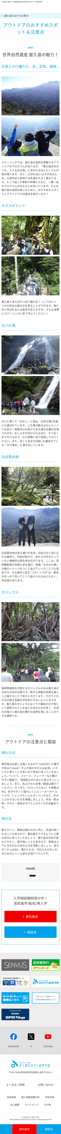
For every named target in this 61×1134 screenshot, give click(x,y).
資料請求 (30, 916)
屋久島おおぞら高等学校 (26, 7)
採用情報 (11, 1097)
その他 (47, 1104)
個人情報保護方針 (30, 1097)
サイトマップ (32, 1104)
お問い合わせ (45, 1085)
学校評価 (49, 1097)
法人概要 (14, 1104)
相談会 (31, 932)
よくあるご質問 (15, 1085)
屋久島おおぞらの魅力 (16, 15)
